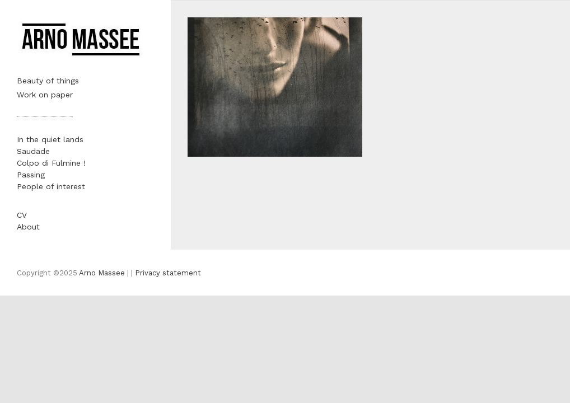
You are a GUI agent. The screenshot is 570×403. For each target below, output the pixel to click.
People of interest (51, 186)
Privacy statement (168, 273)
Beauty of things (48, 80)
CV (22, 214)
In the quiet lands (50, 139)
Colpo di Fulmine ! (51, 162)
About (28, 226)
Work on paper (45, 94)
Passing (31, 174)
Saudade (33, 151)
